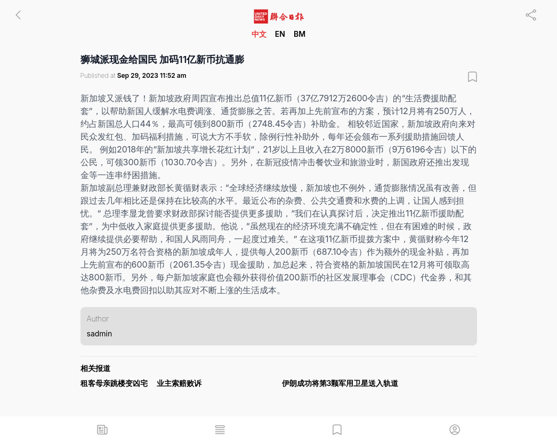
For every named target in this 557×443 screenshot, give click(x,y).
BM (299, 33)
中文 (259, 33)
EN (280, 33)
